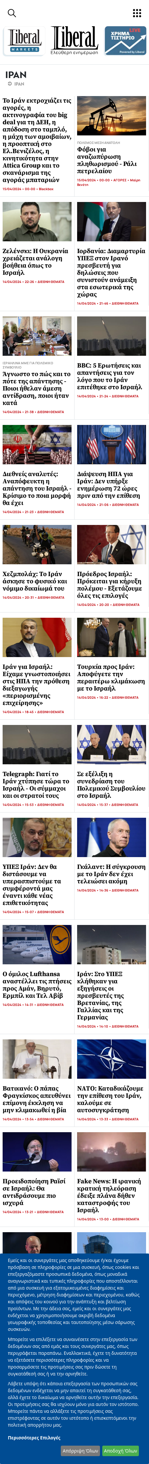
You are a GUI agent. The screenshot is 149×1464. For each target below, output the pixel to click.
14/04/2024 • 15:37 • (94, 804)
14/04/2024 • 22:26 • (20, 281)
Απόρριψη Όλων (80, 1451)
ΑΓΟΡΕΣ (119, 180)
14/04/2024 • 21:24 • (94, 396)
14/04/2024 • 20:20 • (95, 604)
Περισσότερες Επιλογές (34, 1437)
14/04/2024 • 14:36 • (94, 890)
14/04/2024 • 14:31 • (20, 1004)
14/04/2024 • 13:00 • (94, 1219)
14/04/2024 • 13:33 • (94, 1119)
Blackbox (46, 189)
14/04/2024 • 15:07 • (20, 912)
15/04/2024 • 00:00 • (21, 189)
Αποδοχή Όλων (120, 1451)
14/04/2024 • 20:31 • (20, 597)
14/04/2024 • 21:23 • (20, 512)
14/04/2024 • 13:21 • (20, 1212)
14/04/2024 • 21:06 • (94, 504)
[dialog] (74, 1358)
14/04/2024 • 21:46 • (94, 303)
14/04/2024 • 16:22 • (94, 697)
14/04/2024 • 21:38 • (20, 412)
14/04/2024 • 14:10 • (94, 1026)
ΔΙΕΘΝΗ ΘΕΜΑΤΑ (51, 281)
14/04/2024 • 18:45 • (20, 712)
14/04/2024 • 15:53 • (20, 804)
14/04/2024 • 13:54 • (20, 1119)
